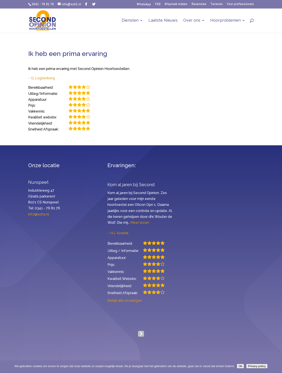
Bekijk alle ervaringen (124, 300)
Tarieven (217, 4)
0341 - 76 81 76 (43, 4)
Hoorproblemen (225, 21)
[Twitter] (93, 4)
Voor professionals (240, 4)
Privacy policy (257, 366)
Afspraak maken (176, 4)
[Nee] (276, 367)
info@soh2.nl (38, 214)
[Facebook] (86, 4)
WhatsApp (144, 4)
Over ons (191, 21)
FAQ (158, 4)
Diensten (130, 21)
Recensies (199, 4)
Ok (240, 366)
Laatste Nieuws (163, 21)
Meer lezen (139, 222)
